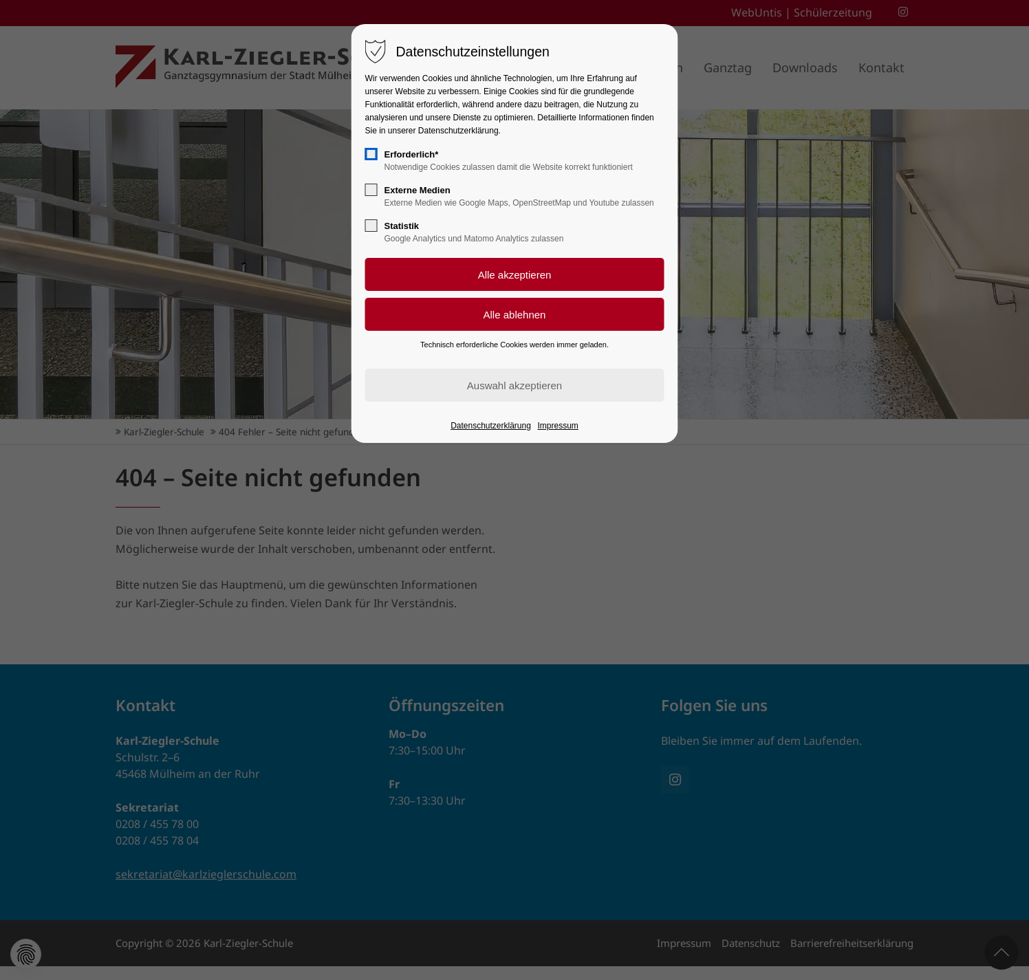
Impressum (558, 426)
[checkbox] (371, 154)
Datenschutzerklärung (491, 426)
